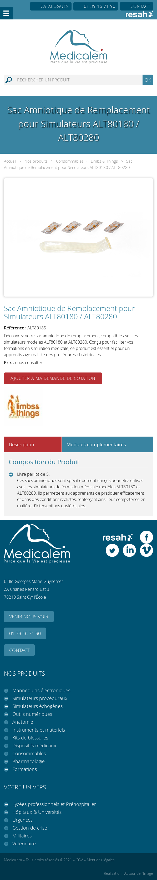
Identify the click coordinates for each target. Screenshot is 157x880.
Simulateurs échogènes (37, 706)
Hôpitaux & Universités (37, 812)
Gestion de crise (29, 828)
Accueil (10, 161)
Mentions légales (101, 859)
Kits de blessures (30, 737)
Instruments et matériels (38, 730)
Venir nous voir (28, 616)
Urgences (22, 820)
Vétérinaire (24, 843)
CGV (79, 859)
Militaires (22, 835)
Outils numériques (32, 714)
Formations (24, 769)
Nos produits (36, 161)
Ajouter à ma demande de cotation (53, 378)
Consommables (69, 161)
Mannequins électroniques (41, 690)
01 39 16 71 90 (99, 6)
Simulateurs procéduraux (39, 698)
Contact (140, 6)
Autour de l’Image (138, 873)
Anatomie (22, 722)
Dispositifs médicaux (34, 745)
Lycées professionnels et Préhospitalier (54, 804)
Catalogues (54, 6)
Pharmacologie (28, 761)
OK (148, 80)
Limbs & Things (104, 161)
